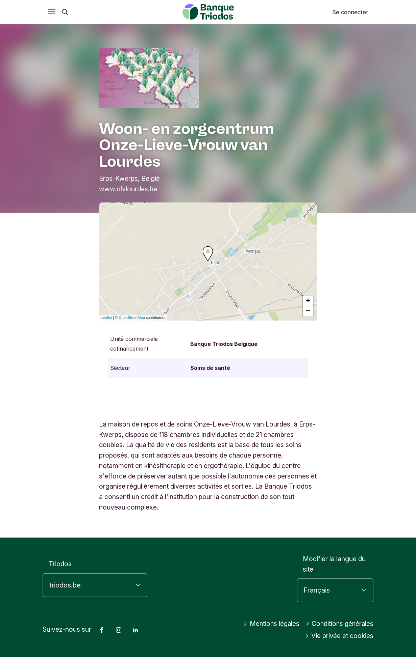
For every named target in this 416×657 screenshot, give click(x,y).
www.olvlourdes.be (128, 189)
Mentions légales (269, 624)
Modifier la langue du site (334, 564)
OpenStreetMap (132, 318)
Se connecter (350, 12)
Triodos (60, 564)
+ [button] (308, 301)
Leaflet (106, 318)
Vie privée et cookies (339, 636)
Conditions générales (339, 624)
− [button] (308, 311)
